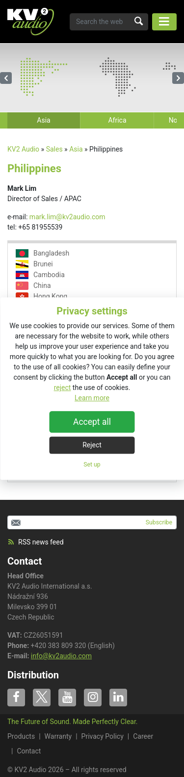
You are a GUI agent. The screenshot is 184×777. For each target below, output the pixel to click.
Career (143, 736)
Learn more (92, 398)
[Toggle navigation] (164, 21)
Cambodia (40, 275)
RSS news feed (35, 542)
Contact (24, 561)
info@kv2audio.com (61, 656)
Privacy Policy (102, 736)
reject (62, 387)
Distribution (33, 675)
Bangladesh (42, 253)
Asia (75, 149)
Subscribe (159, 522)
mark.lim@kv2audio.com (67, 217)
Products (21, 736)
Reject (92, 445)
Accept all (92, 422)
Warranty (58, 736)
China (33, 286)
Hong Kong (41, 296)
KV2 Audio (23, 149)
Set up (91, 464)
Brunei (34, 264)
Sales (54, 149)
